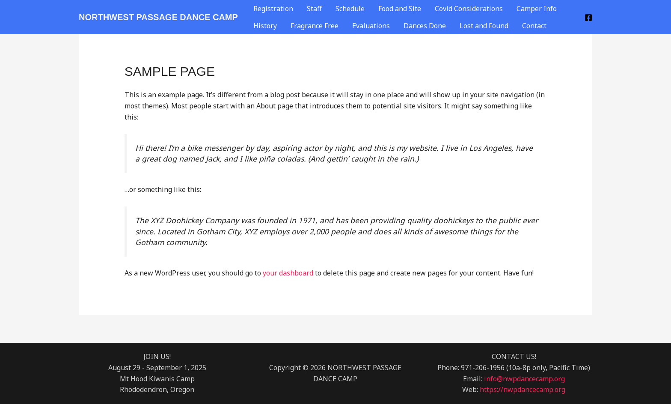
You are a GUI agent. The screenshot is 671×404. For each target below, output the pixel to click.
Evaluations (371, 25)
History (265, 25)
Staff (314, 8)
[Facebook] (588, 17)
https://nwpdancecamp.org (522, 389)
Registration (273, 8)
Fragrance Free (314, 25)
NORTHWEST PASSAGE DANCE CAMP (158, 17)
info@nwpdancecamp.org (524, 378)
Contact (534, 25)
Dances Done (425, 25)
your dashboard (288, 273)
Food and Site (399, 8)
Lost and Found (484, 25)
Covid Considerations (469, 8)
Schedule (350, 8)
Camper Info (537, 8)
